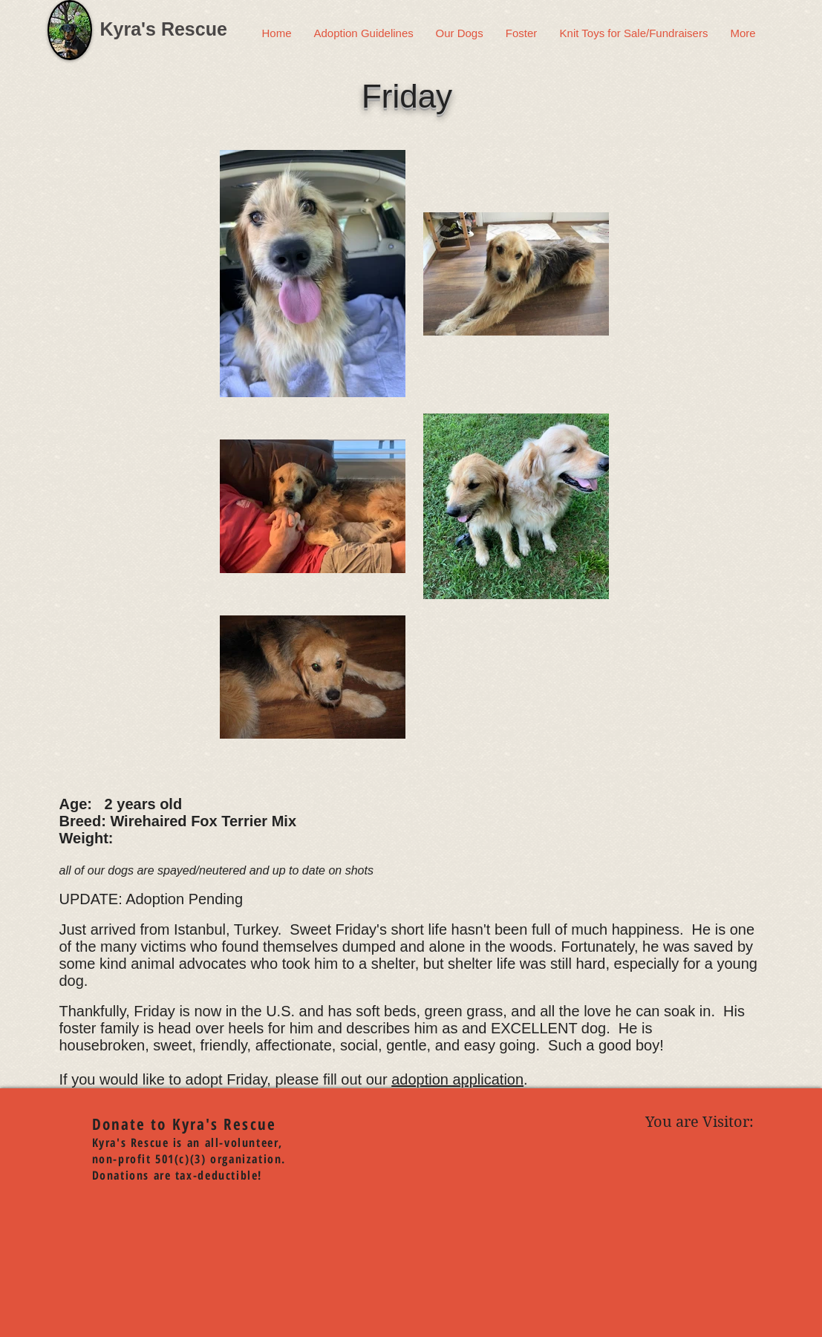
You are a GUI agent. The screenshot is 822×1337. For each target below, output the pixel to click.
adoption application (457, 1079)
